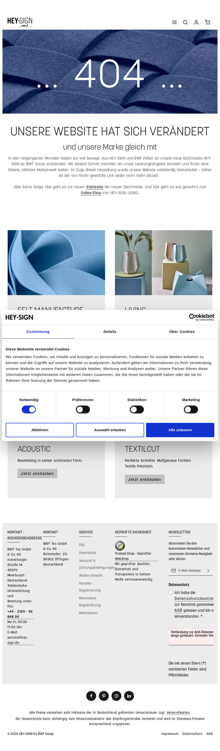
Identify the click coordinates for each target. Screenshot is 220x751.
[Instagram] (116, 696)
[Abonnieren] (208, 571)
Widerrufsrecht (91, 575)
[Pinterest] (104, 696)
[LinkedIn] (129, 696)
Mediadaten (88, 613)
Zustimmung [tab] (38, 331)
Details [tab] (110, 331)
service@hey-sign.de (17, 640)
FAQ (82, 545)
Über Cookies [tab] (182, 331)
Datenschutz (192, 733)
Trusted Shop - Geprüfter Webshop (133, 556)
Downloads (87, 552)
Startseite (94, 186)
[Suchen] (185, 22)
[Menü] (174, 22)
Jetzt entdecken (37, 473)
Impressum (169, 733)
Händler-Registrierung (90, 586)
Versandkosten (178, 712)
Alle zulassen (180, 430)
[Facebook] (91, 696)
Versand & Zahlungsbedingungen (97, 563)
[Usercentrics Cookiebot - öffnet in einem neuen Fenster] (192, 317)
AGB (178, 610)
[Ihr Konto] (196, 22)
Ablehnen (39, 430)
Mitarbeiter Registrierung (90, 601)
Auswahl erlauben (110, 430)
